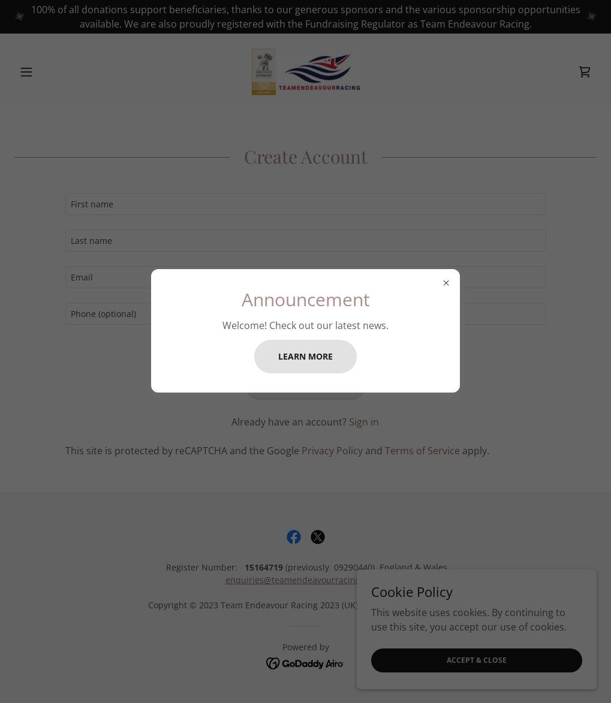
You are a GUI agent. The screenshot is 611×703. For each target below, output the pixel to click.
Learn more (305, 356)
